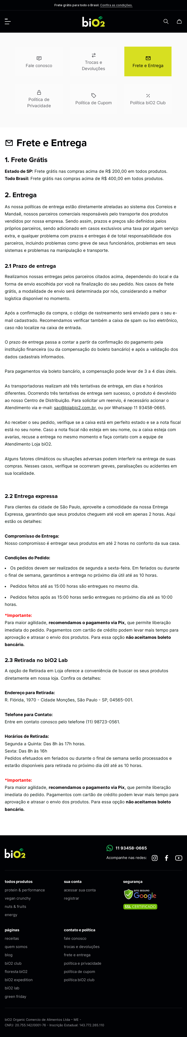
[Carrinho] (179, 21)
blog (8, 954)
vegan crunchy (18, 898)
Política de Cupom (93, 98)
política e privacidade (82, 963)
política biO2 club (79, 979)
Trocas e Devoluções (93, 61)
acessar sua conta (80, 890)
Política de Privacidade (39, 98)
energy (11, 914)
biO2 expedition (19, 979)
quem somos (16, 946)
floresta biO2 (16, 971)
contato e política (79, 930)
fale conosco (75, 938)
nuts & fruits (15, 906)
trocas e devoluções (82, 946)
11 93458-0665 (126, 848)
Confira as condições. (116, 5)
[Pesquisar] (166, 21)
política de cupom (79, 971)
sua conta (73, 881)
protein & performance (25, 890)
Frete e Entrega (148, 61)
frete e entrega (77, 954)
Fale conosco (39, 61)
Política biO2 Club (148, 98)
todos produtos (18, 881)
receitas (12, 938)
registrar (71, 898)
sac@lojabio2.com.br (75, 407)
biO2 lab (12, 988)
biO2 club (13, 963)
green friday (15, 996)
